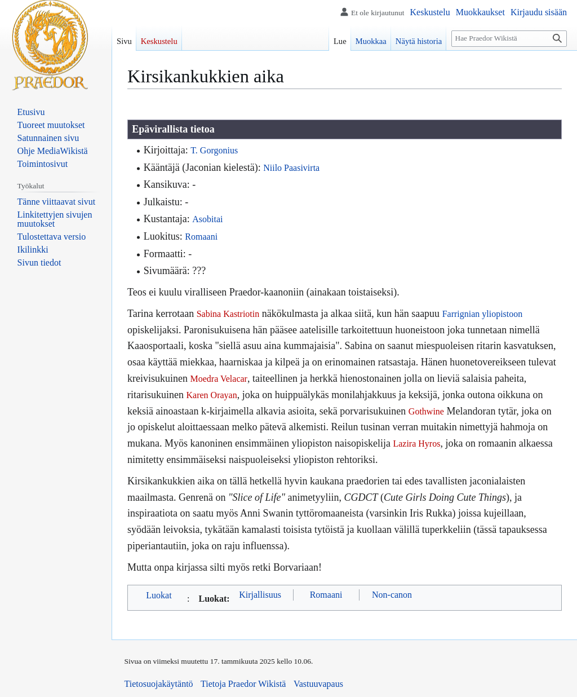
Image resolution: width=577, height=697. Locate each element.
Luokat (158, 595)
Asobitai (207, 219)
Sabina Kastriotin (228, 314)
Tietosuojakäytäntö (159, 684)
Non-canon (392, 594)
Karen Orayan (211, 395)
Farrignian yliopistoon (482, 314)
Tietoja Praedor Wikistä (243, 684)
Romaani (201, 236)
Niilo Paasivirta (291, 168)
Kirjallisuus (260, 594)
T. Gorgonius (214, 150)
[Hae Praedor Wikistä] (509, 38)
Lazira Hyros (416, 443)
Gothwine (426, 411)
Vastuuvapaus (318, 684)
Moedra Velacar (218, 378)
